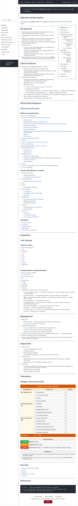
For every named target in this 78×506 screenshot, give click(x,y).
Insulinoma (33, 203)
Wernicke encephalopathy (31, 156)
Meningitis (27, 195)
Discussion (28, 2)
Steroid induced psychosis (29, 230)
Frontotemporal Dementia (31, 217)
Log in (74, 2)
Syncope (24, 476)
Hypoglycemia (28, 120)
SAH (23, 183)
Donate (48, 501)
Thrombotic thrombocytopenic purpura (36, 142)
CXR (23, 257)
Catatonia (25, 224)
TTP (23, 142)
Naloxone (26, 331)
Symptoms (56, 487)
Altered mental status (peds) (30, 468)
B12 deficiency (57, 158)
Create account (66, 2)
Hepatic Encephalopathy (31, 127)
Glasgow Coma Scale (45, 87)
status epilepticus (37, 207)
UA (23, 255)
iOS (73, 9)
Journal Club (4, 32)
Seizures (24, 205)
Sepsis (24, 163)
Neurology (49, 487)
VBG (26, 286)
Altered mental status (29, 108)
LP (23, 278)
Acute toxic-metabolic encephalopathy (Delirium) (36, 117)
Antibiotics (4, 35)
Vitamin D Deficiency (30, 160)
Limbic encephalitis (27, 167)
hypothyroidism (56, 131)
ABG (23, 286)
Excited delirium (26, 226)
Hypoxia (26, 134)
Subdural (26, 177)
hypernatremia (43, 123)
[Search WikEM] (9, 19)
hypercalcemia (62, 123)
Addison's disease (35, 131)
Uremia (26, 129)
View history (49, 2)
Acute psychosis (26, 222)
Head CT (24, 262)
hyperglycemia (43, 122)
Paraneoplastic (28, 199)
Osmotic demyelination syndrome (31, 165)
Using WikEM (5, 47)
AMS (22, 240)
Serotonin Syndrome (40, 146)
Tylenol (24, 276)
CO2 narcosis (28, 136)
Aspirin (28, 276)
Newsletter (4, 49)
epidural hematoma (35, 177)
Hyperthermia (28, 152)
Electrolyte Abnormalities (31, 123)
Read (33, 2)
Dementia (26, 50)
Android (27, 11)
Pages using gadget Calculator (38, 487)
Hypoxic (24, 116)
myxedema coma (67, 131)
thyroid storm (28, 132)
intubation (51, 447)
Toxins (24, 140)
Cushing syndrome (46, 131)
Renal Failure (32, 129)
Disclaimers (58, 496)
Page (21, 2)
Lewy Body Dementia (30, 215)
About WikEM (49, 496)
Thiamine (26, 329)
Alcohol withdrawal (27, 144)
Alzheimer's (27, 213)
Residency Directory (6, 40)
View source (40, 2)
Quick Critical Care (6, 37)
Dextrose (26, 328)
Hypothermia (27, 150)
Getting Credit (5, 52)
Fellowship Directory (7, 42)
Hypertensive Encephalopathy (30, 138)
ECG (23, 261)
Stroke (24, 185)
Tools (2, 54)
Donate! (3, 25)
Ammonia (25, 274)
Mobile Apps (4, 30)
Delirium (26, 47)
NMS (32, 146)
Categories (4, 28)
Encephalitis (27, 191)
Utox (23, 259)
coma (23, 36)
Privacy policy (38, 496)
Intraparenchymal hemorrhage (32, 181)
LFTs (23, 253)
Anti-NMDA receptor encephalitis (33, 193)
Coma (24, 470)
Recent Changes (6, 44)
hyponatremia (53, 123)
